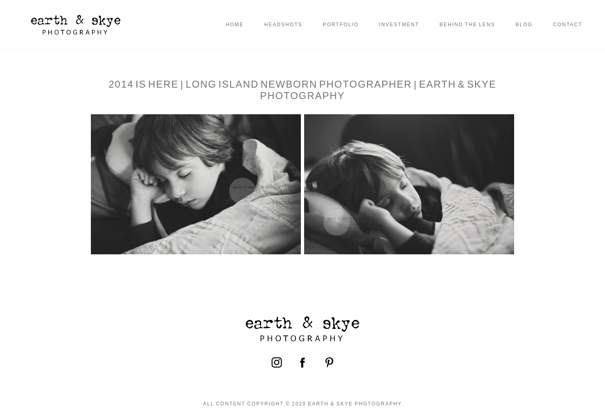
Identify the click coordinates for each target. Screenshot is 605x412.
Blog (524, 24)
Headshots (283, 24)
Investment (399, 24)
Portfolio (341, 24)
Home (235, 24)
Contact (567, 24)
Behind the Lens (467, 24)
